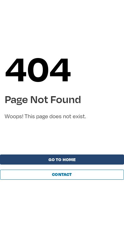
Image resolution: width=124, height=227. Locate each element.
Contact (62, 174)
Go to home (62, 159)
